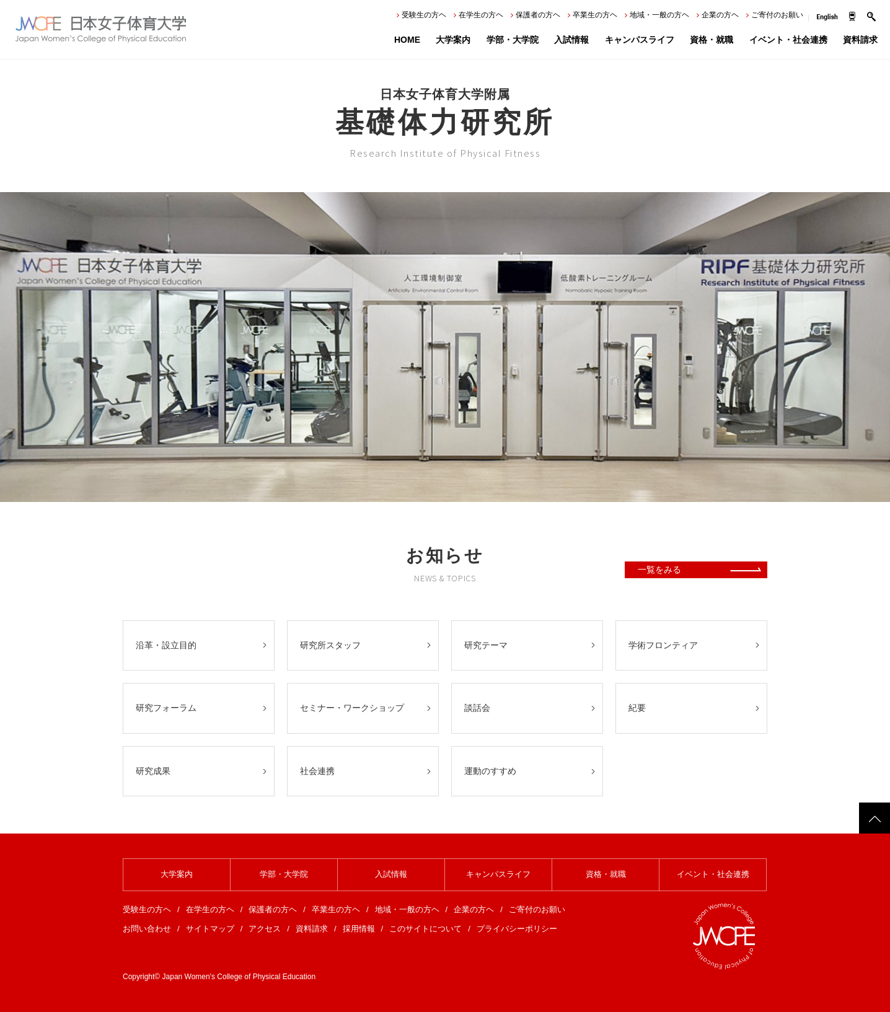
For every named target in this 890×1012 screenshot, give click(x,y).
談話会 (477, 708)
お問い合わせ (147, 928)
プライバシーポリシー (517, 928)
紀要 (637, 708)
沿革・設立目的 (166, 645)
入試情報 (571, 40)
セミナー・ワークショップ (352, 708)
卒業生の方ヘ (595, 15)
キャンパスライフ (639, 40)
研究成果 (153, 771)
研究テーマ (486, 645)
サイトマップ (210, 928)
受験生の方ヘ (424, 15)
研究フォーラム (166, 708)
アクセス (265, 928)
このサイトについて (425, 928)
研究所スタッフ (330, 645)
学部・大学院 (513, 40)
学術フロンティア (663, 645)
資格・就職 (711, 40)
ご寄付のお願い (777, 15)
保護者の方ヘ (538, 15)
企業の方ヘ (720, 15)
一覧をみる (659, 569)
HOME (407, 40)
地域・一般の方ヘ (659, 15)
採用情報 (359, 928)
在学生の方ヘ (481, 15)
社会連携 (317, 771)
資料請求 (860, 40)
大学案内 (453, 40)
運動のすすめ (490, 771)
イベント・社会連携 (788, 40)
